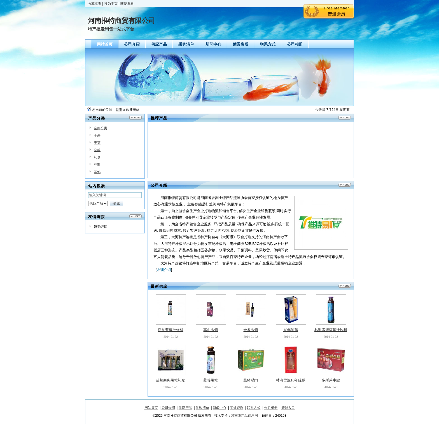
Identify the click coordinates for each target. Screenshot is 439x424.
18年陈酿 (290, 330)
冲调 (97, 165)
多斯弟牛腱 (331, 380)
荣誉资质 (236, 408)
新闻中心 (219, 408)
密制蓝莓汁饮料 (170, 330)
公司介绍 (168, 408)
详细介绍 (164, 270)
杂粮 (97, 150)
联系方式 (253, 408)
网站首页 (151, 408)
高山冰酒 (210, 330)
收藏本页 (94, 4)
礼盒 (97, 157)
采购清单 (202, 408)
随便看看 (127, 4)
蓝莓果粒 (210, 380)
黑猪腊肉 (250, 380)
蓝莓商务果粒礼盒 (170, 380)
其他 (97, 172)
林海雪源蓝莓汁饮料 (330, 330)
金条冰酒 (250, 330)
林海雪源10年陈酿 (290, 380)
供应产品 (185, 408)
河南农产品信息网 (244, 416)
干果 (97, 135)
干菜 (97, 143)
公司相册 (270, 408)
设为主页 (111, 4)
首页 (119, 110)
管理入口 (288, 408)
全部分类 (100, 128)
